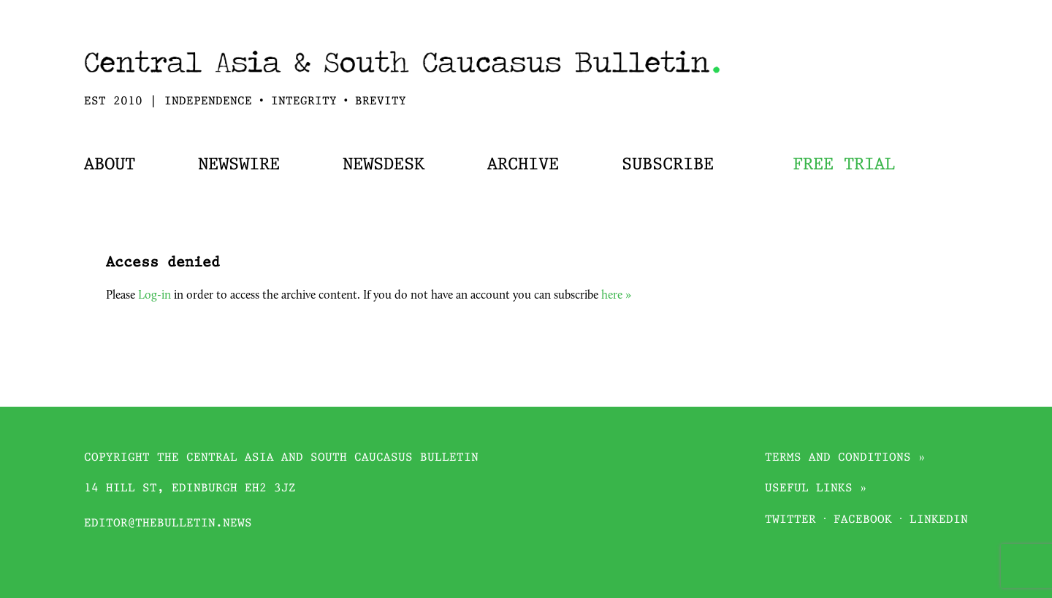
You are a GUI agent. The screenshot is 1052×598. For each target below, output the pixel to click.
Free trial (844, 165)
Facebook (863, 520)
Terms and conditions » (845, 458)
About (109, 165)
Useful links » (816, 488)
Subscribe (668, 165)
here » (616, 296)
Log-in (154, 296)
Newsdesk (383, 165)
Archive (523, 165)
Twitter (790, 520)
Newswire (239, 165)
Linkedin (939, 520)
